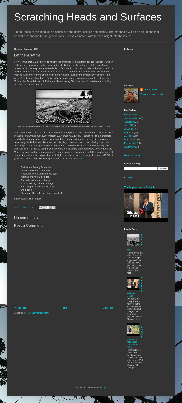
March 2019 (129, 139)
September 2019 (132, 118)
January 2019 (130, 147)
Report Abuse (132, 155)
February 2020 (131, 114)
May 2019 (129, 132)
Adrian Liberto (151, 89)
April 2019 (129, 136)
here (81, 158)
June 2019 (129, 129)
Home (64, 308)
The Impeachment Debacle (139, 187)
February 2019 (131, 143)
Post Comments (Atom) (38, 313)
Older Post (108, 308)
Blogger (103, 387)
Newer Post (20, 308)
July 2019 (128, 125)
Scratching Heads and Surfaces (88, 17)
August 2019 (130, 122)
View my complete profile (151, 94)
